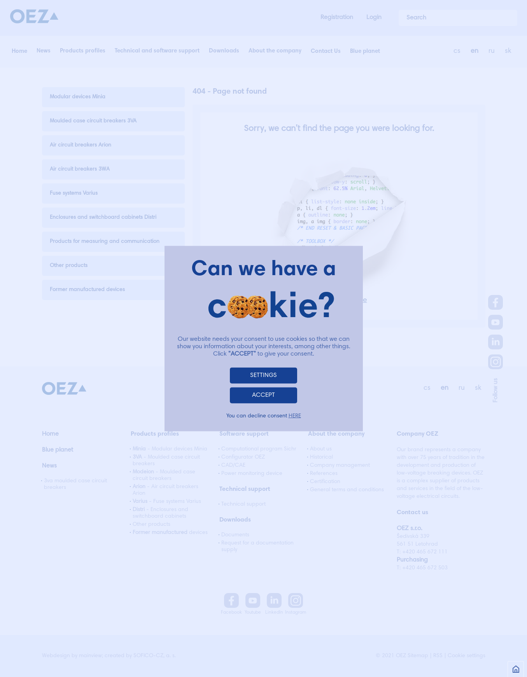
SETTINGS (263, 375)
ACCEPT (263, 395)
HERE (295, 416)
